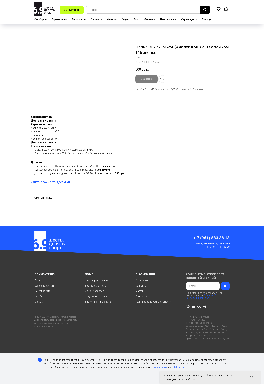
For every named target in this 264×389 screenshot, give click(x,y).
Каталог (39, 280)
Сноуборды (40, 19)
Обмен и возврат (94, 291)
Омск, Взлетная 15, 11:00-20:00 (213, 243)
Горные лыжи (59, 19)
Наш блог (39, 296)
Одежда (112, 19)
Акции (125, 19)
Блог (136, 19)
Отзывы (38, 301)
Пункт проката (168, 19)
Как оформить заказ (96, 280)
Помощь (206, 19)
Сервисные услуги (44, 285)
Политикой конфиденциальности (201, 296)
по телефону (160, 367)
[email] (193, 307)
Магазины (149, 19)
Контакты (140, 285)
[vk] (199, 307)
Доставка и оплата (95, 285)
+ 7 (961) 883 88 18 (212, 238)
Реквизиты (141, 296)
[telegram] (205, 307)
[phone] (188, 307)
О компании (142, 280)
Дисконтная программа (98, 301)
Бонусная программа (97, 296)
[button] (219, 9)
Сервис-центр (189, 19)
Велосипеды (79, 19)
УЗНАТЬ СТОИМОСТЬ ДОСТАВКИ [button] (50, 182)
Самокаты (96, 19)
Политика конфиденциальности (153, 301)
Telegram (179, 367)
